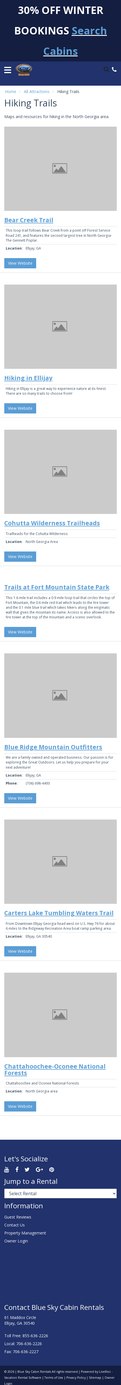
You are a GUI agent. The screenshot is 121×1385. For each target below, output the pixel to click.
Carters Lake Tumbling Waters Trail (59, 913)
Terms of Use (53, 1378)
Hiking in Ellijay (28, 378)
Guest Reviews (17, 1217)
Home (10, 91)
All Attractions (37, 91)
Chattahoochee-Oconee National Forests (55, 1069)
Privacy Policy (76, 1378)
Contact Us (14, 1225)
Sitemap (95, 1378)
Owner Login (16, 1241)
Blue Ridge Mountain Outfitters (53, 747)
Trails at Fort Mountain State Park (56, 587)
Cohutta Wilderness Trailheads (52, 523)
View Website (20, 263)
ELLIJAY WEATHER (60, 1274)
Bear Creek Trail (28, 220)
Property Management (25, 1233)
